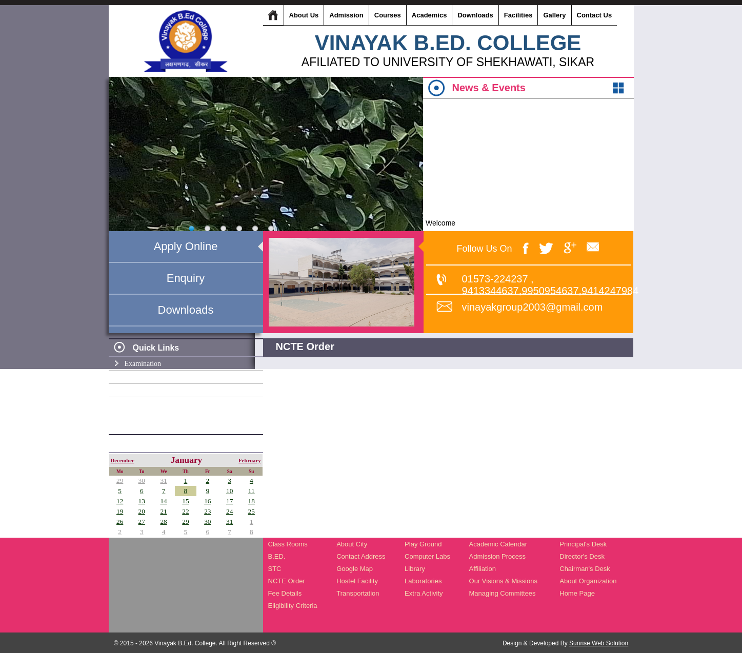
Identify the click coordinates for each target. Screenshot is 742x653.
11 (251, 491)
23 (207, 511)
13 (141, 501)
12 (119, 501)
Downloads (186, 309)
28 (163, 521)
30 (141, 480)
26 (119, 521)
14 (163, 501)
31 (163, 480)
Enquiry (186, 278)
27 (141, 521)
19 (119, 511)
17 (229, 501)
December (122, 460)
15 (185, 501)
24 (229, 511)
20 (141, 511)
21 (163, 511)
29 (119, 480)
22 (185, 511)
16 (207, 501)
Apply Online (186, 246)
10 (229, 491)
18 (251, 501)
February (249, 460)
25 (251, 511)
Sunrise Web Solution (598, 643)
